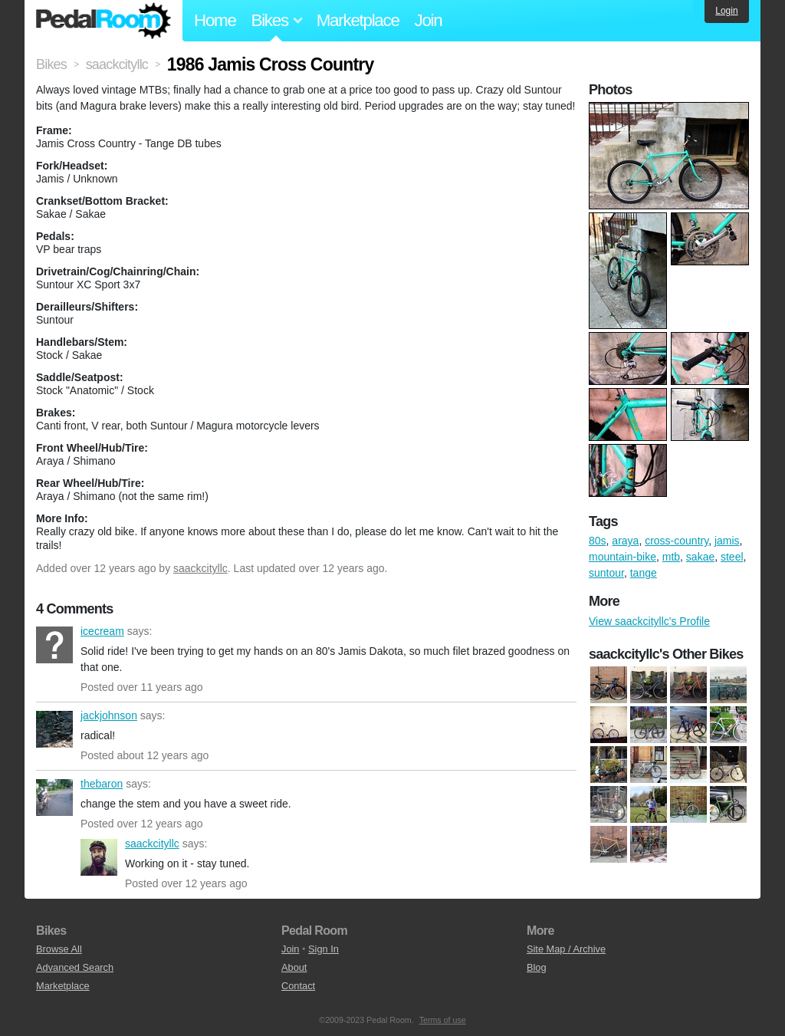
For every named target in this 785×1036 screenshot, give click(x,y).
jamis (727, 540)
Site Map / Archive (566, 949)
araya (625, 540)
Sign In (323, 949)
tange (643, 573)
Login (726, 10)
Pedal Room (103, 20)
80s (597, 540)
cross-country (676, 540)
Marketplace (358, 20)
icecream (54, 645)
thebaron (54, 797)
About (294, 967)
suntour (606, 573)
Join (428, 20)
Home (215, 20)
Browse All (59, 949)
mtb (671, 557)
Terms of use (442, 1019)
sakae (700, 557)
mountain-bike (622, 557)
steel (732, 557)
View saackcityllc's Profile (649, 621)
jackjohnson (54, 729)
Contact (298, 986)
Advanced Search (74, 967)
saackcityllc (200, 568)
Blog (537, 967)
